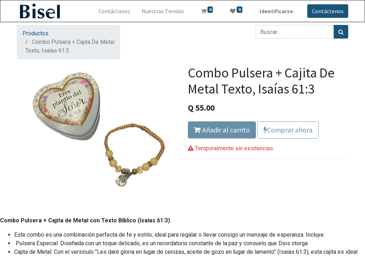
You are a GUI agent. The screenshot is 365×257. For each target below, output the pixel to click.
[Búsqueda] (341, 32)
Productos (35, 33)
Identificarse (276, 11)
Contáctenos (328, 11)
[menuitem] (114, 11)
